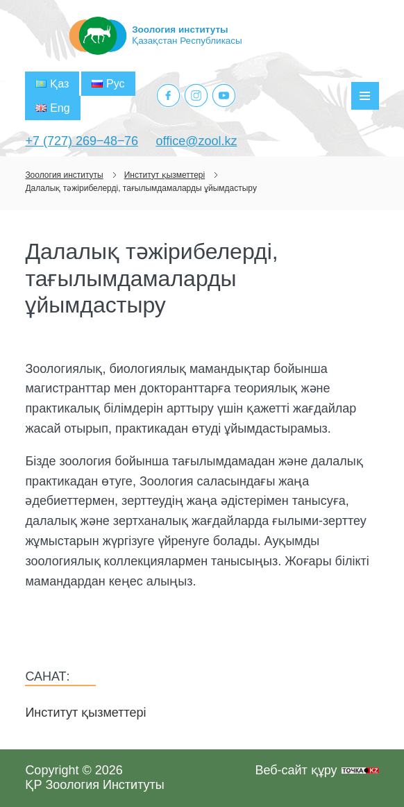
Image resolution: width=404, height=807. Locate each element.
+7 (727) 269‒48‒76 (81, 141)
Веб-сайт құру (296, 770)
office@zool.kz (196, 141)
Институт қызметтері (85, 712)
